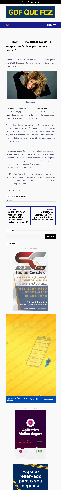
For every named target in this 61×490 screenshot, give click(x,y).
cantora (9, 115)
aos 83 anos (42, 109)
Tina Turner (10, 109)
